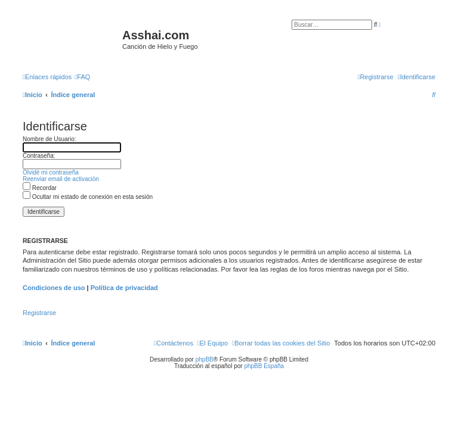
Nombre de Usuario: (49, 139)
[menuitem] (82, 77)
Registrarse (39, 312)
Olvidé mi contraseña (51, 172)
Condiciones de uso (54, 287)
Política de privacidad (124, 287)
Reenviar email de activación (61, 179)
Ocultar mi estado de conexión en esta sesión (88, 197)
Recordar (40, 188)
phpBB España (264, 366)
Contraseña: (39, 155)
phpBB (204, 359)
